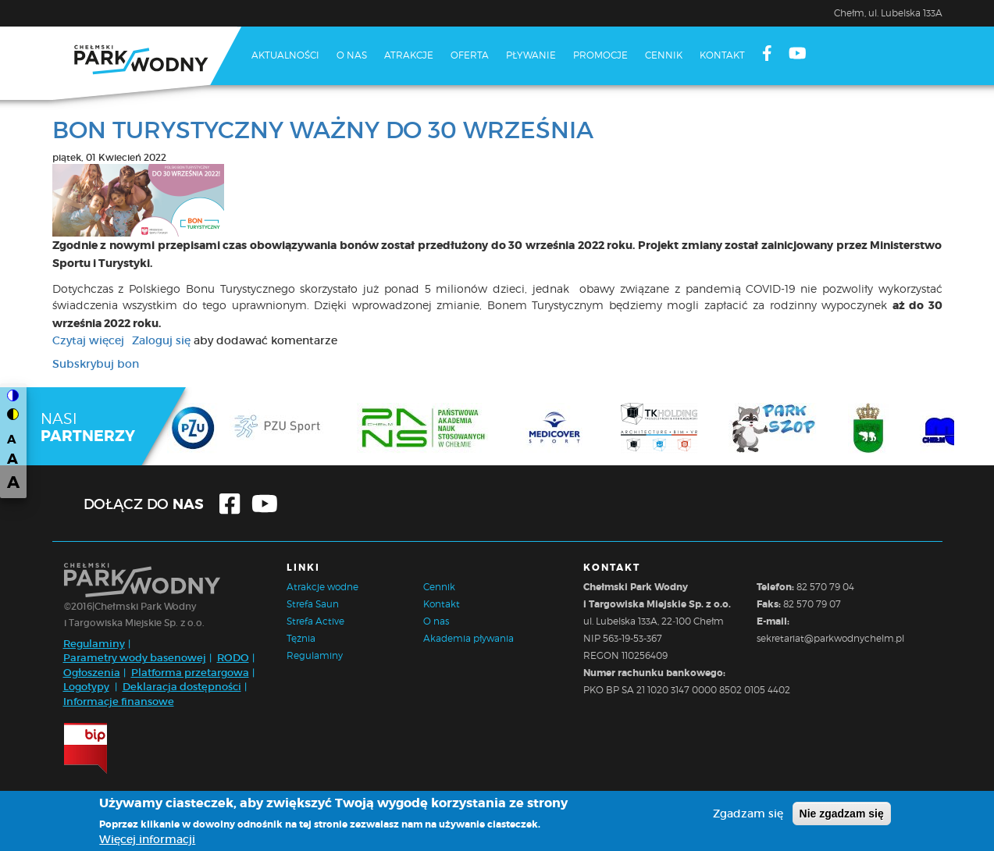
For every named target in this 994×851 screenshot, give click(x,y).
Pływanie (531, 55)
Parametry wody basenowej (134, 657)
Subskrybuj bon (95, 364)
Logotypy (86, 686)
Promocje (600, 55)
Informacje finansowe (118, 701)
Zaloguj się (161, 340)
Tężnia (301, 638)
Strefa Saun (313, 604)
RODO (233, 657)
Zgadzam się (748, 815)
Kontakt (722, 55)
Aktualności (285, 55)
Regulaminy (94, 643)
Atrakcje (408, 55)
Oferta (470, 55)
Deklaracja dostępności (182, 686)
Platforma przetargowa (190, 672)
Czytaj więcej (88, 340)
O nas (352, 55)
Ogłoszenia (91, 672)
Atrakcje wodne (322, 587)
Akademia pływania (468, 638)
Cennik (663, 55)
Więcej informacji (147, 841)
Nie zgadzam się (842, 815)
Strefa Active (315, 621)
